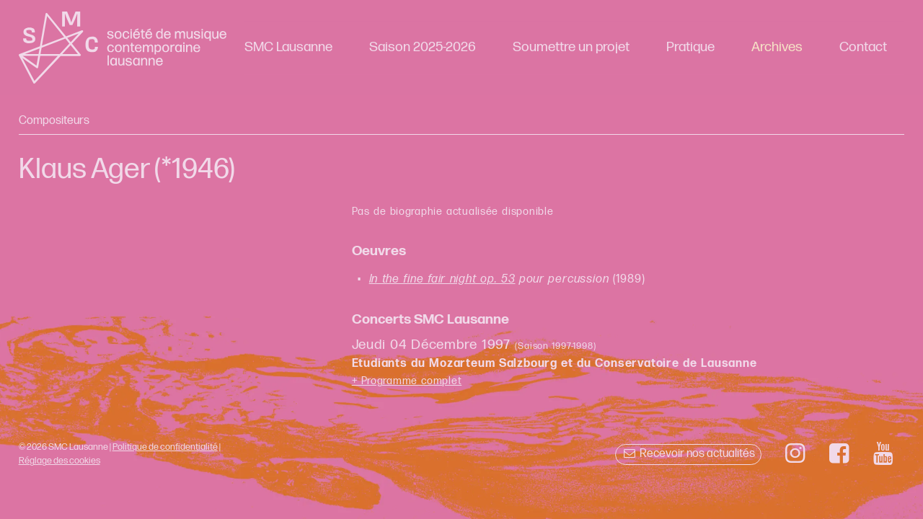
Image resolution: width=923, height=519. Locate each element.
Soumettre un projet (571, 47)
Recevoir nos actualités (688, 454)
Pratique (690, 47)
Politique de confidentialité (165, 447)
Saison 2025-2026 (422, 47)
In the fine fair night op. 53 (442, 279)
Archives (777, 47)
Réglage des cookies (59, 460)
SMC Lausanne (288, 47)
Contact (863, 47)
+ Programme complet (407, 381)
